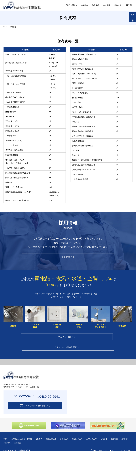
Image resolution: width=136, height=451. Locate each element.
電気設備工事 (53, 433)
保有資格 (109, 433)
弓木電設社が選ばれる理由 (22, 433)
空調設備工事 (81, 433)
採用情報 (128, 5)
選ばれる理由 (68, 5)
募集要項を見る (68, 258)
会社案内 (40, 433)
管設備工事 (67, 433)
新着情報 (7, 437)
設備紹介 (29, 437)
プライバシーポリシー (108, 445)
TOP (5, 27)
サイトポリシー (126, 445)
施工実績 (120, 433)
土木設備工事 (96, 433)
